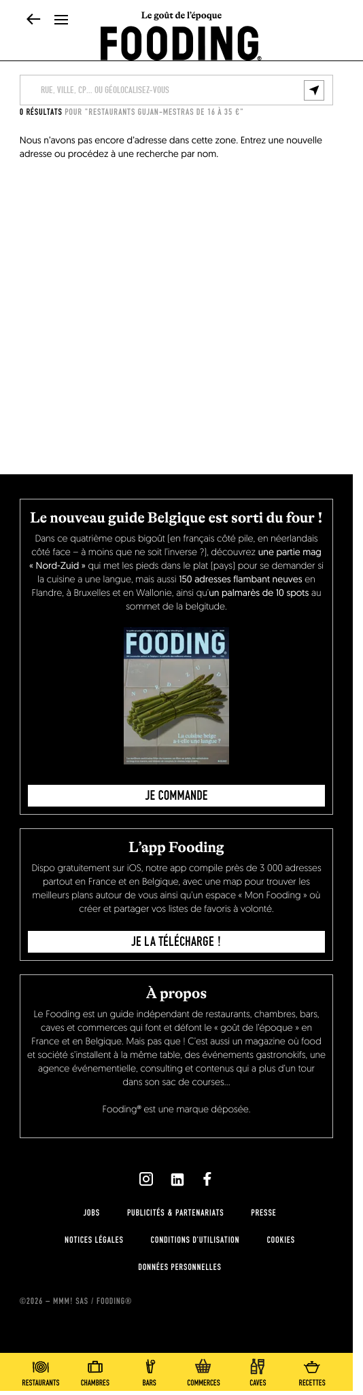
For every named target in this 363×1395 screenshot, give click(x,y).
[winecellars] (257, 1370)
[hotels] (95, 1370)
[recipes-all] (312, 1370)
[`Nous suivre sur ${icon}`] (146, 1179)
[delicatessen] (203, 1370)
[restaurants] (41, 1370)
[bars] (149, 1370)
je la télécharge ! (176, 942)
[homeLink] (181, 42)
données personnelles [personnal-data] (179, 1267)
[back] (34, 20)
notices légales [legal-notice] (94, 1240)
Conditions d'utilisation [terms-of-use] (195, 1240)
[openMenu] (61, 20)
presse (263, 1212)
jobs (92, 1212)
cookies (280, 1240)
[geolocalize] (314, 90)
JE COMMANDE (176, 796)
